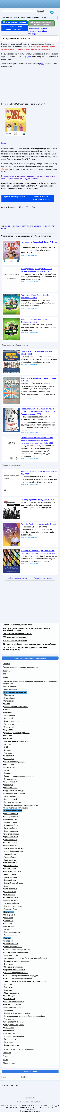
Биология (8, 712)
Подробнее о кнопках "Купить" (19, 38)
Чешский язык (10, 874)
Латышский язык (11, 866)
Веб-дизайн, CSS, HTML (14, 1025)
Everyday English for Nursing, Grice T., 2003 (39, 524)
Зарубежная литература (14, 790)
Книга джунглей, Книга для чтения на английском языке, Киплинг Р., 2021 (36, 270)
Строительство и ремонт (14, 970)
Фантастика (9, 1019)
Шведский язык (10, 877)
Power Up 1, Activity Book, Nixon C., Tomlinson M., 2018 (35, 321)
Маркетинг (8, 918)
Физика (7, 704)
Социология (9, 727)
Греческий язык (10, 863)
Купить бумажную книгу (14, 197)
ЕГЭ (4, 674)
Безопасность (10, 1039)
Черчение (8, 753)
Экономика (8, 921)
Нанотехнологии (11, 955)
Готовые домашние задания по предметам (20, 667)
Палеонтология (10, 782)
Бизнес (7, 929)
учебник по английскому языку (19, 226)
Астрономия (9, 764)
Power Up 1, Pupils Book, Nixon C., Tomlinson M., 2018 (35, 296)
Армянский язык (11, 837)
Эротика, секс (10, 1033)
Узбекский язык (10, 843)
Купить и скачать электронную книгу (41, 198)
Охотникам (8, 964)
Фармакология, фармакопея (16, 952)
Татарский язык (10, 840)
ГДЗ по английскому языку (15, 637)
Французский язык (11, 817)
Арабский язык (10, 854)
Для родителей (10, 799)
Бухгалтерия (9, 926)
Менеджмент (9, 915)
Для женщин (9, 996)
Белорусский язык (11, 834)
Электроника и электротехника (17, 950)
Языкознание (9, 895)
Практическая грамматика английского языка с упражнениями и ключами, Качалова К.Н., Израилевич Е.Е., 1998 (37, 440)
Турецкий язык (10, 857)
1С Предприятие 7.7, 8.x (14, 1022)
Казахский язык (10, 860)
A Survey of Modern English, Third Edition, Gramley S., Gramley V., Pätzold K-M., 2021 (38, 552)
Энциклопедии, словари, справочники (18, 1049)
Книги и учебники (10, 686)
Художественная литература (16, 741)
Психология (9, 756)
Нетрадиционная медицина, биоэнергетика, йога (24, 1016)
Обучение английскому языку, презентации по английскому (29, 644)
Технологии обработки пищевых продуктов (22, 976)
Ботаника (8, 738)
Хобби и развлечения (13, 947)
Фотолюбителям (11, 944)
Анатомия (8, 736)
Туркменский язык (11, 903)
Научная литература (12, 802)
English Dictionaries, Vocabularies (17, 625)
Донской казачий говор (13, 883)
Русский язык (9, 698)
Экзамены (7, 677)
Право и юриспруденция (14, 762)
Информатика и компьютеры (16, 707)
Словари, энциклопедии (14, 1036)
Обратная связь (9, 1063)
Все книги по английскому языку (17, 634)
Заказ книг (8, 987)
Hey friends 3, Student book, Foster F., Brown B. (39, 243)
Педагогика (9, 730)
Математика (9, 695)
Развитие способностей (14, 1002)
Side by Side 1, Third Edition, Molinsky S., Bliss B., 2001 (37, 352)
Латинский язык (10, 828)
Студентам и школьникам (15, 793)
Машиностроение (11, 993)
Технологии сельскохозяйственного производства (25, 981)
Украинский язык (11, 831)
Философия (9, 759)
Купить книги (9, 999)
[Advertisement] (18, 86)
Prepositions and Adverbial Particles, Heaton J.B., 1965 (39, 473)
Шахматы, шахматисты (13, 1004)
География (8, 785)
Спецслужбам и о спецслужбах (17, 1013)
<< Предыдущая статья (17, 578)
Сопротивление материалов (16, 808)
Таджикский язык (11, 909)
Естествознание (11, 788)
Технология (9, 724)
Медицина (8, 1010)
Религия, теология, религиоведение (19, 776)
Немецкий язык (10, 822)
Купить (4, 143)
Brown (3, 229)
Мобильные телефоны (13, 967)
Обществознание (11, 779)
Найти (5, 1060)
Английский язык (11, 814)
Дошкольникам (10, 689)
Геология (8, 984)
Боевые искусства (11, 1045)
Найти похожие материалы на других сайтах (41, 23)
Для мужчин (9, 1028)
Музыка (7, 770)
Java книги (8, 990)
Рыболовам (9, 1030)
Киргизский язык (11, 900)
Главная (6, 664)
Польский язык (10, 869)
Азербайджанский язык (14, 851)
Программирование (12, 1007)
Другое (6, 1056)
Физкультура (9, 767)
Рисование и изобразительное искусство (21, 805)
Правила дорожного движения (16, 733)
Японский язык (10, 880)
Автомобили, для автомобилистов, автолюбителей (25, 958)
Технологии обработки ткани (16, 973)
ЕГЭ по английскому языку (15, 641)
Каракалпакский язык (13, 906)
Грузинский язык (11, 897)
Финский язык (10, 892)
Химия (7, 710)
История (7, 750)
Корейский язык (10, 845)
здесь (29, 56)
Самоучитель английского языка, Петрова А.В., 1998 (38, 379)
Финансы (8, 923)
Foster (51, 226)
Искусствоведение (12, 721)
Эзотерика (8, 941)
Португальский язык (12, 871)
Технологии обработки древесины (18, 978)
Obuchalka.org (9, 1106)
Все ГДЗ (6, 671)
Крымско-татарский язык (14, 848)
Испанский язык (10, 819)
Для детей (8, 718)
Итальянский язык (11, 825)
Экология (8, 773)
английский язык (40, 226)
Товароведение (10, 935)
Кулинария (8, 1042)
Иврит (6, 886)
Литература (9, 701)
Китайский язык (10, 889)
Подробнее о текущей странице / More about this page (37, 31)
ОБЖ (6, 747)
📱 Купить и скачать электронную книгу (14, 28)
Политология (9, 715)
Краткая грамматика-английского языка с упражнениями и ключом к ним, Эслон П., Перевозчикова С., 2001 (38, 411)
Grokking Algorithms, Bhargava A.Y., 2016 (37, 500)
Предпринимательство (13, 932)
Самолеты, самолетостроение (16, 961)
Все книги (7, 1053)
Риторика (8, 744)
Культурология (10, 796)
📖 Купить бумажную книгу (14, 22)
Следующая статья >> (43, 578)
